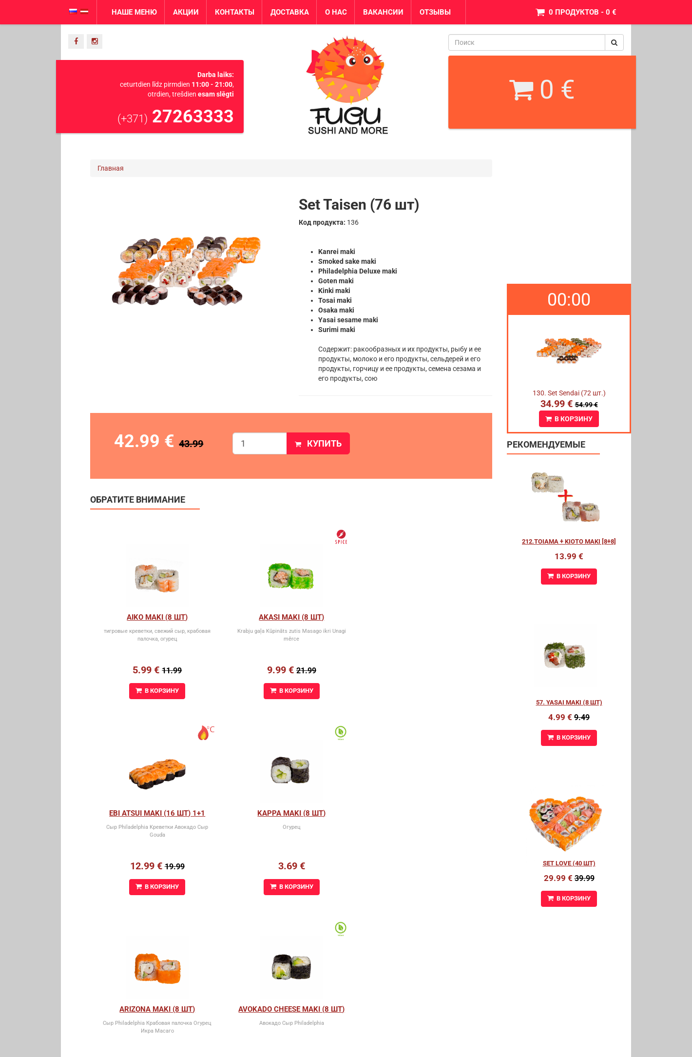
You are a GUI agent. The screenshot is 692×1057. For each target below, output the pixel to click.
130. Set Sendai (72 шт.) (569, 393)
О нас (336, 12)
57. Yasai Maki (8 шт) (569, 702)
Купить (318, 443)
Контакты (234, 12)
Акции (186, 12)
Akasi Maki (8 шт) (291, 617)
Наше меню (134, 12)
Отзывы (435, 12)
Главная (110, 168)
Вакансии (383, 12)
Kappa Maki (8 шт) (157, 813)
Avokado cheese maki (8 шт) (425, 813)
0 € (542, 90)
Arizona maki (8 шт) (291, 813)
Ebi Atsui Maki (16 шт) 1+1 (425, 617)
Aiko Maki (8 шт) (157, 617)
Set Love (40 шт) (569, 863)
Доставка (289, 12)
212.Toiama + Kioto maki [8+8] (569, 541)
